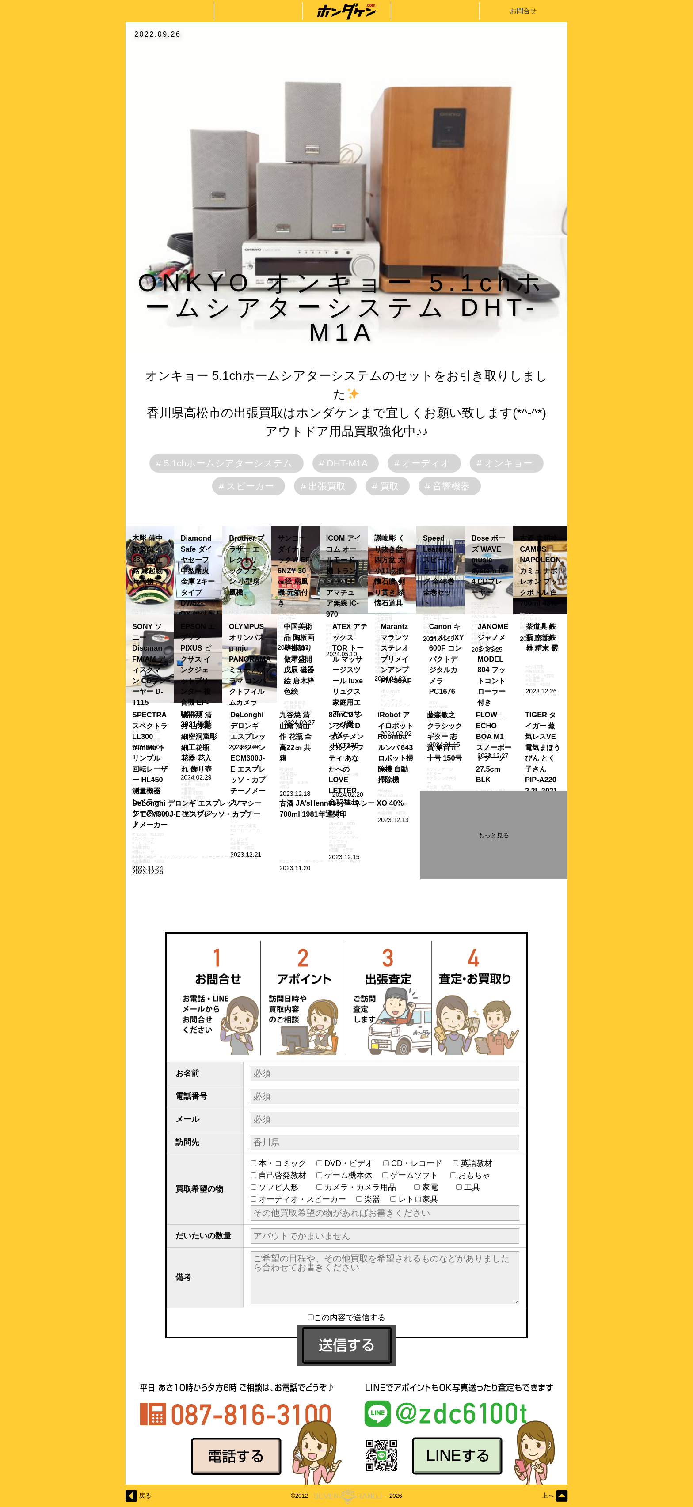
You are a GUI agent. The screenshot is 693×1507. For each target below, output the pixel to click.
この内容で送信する (346, 1317)
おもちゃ (478, 1175)
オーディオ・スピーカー (302, 1199)
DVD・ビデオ (348, 1163)
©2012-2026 (346, 1495)
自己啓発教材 (282, 1175)
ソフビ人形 (282, 1187)
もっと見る (493, 835)
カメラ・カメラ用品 (364, 1187)
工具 (476, 1187)
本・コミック (282, 1163)
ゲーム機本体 (348, 1175)
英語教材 (480, 1163)
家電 (434, 1187)
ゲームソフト (415, 1175)
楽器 (372, 1199)
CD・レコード (416, 1163)
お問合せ (523, 11)
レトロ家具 (418, 1199)
